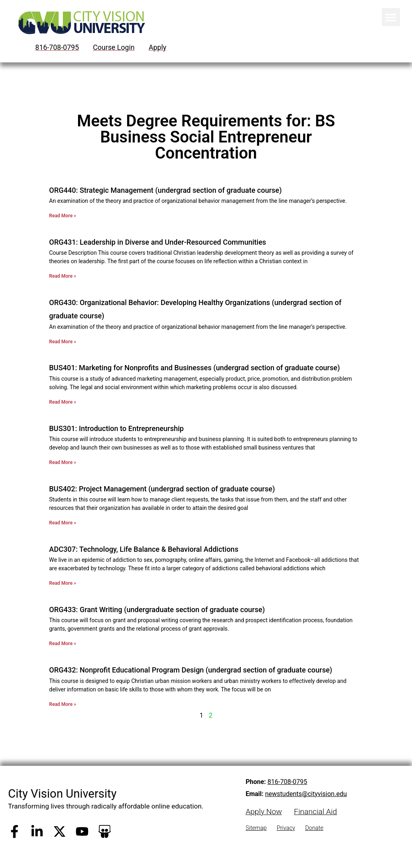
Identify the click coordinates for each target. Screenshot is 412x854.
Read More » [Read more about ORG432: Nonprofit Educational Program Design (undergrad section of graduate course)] (62, 704)
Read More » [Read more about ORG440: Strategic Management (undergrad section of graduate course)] (62, 216)
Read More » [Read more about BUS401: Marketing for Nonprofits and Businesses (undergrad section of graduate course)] (62, 402)
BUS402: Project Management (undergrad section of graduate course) (162, 489)
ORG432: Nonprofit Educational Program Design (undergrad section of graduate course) (190, 670)
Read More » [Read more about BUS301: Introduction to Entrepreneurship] (62, 462)
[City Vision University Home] (80, 22)
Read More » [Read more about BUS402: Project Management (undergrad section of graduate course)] (62, 523)
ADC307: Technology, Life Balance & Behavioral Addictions (143, 549)
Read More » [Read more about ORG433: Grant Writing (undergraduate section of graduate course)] (62, 643)
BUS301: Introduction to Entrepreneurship (116, 428)
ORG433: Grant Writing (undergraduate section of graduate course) (157, 609)
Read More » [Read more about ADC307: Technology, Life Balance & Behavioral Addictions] (62, 583)
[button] (391, 17)
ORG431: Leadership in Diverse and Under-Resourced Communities (157, 242)
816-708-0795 (287, 782)
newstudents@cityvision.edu (306, 794)
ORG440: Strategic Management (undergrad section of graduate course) (165, 190)
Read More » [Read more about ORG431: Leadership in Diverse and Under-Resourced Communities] (62, 276)
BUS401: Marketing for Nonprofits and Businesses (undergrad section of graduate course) (194, 367)
